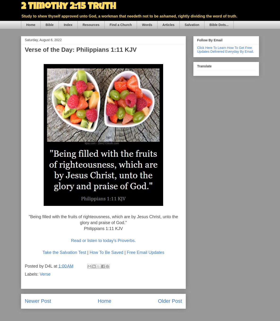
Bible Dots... (219, 25)
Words (147, 25)
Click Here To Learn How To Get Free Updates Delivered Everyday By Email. (225, 49)
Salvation (192, 25)
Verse (45, 274)
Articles (168, 25)
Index (68, 25)
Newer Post (38, 301)
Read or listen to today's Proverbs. (103, 240)
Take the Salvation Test (64, 252)
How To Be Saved (106, 252)
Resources (91, 25)
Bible (50, 25)
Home (30, 25)
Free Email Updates (145, 252)
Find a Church (121, 25)
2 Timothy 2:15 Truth (68, 7)
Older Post (170, 301)
